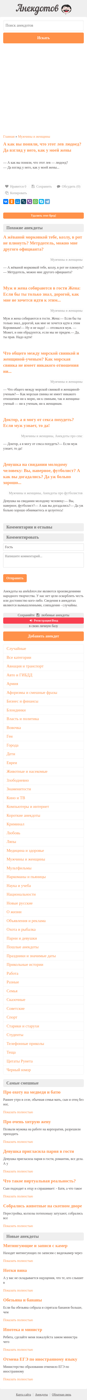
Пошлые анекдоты (23, 947)
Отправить (15, 578)
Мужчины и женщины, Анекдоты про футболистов (46, 493)
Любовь (13, 833)
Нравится (15, 186)
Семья (12, 991)
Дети (11, 754)
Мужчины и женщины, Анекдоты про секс (52, 436)
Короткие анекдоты (23, 815)
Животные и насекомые (27, 771)
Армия (12, 683)
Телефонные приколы (25, 1043)
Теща (11, 1052)
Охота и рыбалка (21, 929)
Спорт (12, 1017)
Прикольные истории (25, 964)
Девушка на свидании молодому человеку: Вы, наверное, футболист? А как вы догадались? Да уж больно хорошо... (41, 473)
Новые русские (20, 903)
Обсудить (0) (68, 186)
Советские (16, 1008)
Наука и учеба (19, 885)
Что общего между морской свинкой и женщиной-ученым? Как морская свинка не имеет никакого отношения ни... (41, 362)
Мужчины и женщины (34, 136)
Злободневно (18, 780)
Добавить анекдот (43, 636)
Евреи (12, 762)
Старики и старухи (23, 1026)
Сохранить (41, 186)
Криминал (15, 824)
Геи (10, 736)
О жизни (14, 912)
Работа (12, 973)
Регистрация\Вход (43, 620)
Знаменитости (19, 789)
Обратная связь (61, 1394)
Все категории (19, 657)
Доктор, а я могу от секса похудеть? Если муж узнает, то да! (38, 422)
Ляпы (11, 841)
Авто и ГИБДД (19, 675)
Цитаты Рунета (20, 1061)
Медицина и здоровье (25, 850)
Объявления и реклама (26, 920)
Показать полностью (18, 1112)
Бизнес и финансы (22, 701)
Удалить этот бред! (43, 215)
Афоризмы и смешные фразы (32, 692)
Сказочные (16, 999)
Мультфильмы (19, 868)
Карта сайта (23, 1394)
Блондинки (16, 710)
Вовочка (14, 727)
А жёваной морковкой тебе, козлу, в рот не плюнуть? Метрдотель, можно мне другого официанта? (42, 243)
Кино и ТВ (16, 798)
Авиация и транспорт (25, 666)
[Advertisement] (43, 88)
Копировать (15, 193)
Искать (43, 38)
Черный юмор (19, 1070)
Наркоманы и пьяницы (26, 876)
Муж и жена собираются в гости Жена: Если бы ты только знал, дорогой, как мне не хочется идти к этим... (42, 293)
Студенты (15, 1034)
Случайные (16, 648)
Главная (9, 136)
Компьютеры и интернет (28, 806)
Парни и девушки (22, 938)
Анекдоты (41, 1394)
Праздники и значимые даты (31, 956)
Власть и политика (23, 718)
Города (12, 745)
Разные (13, 982)
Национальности (21, 894)
